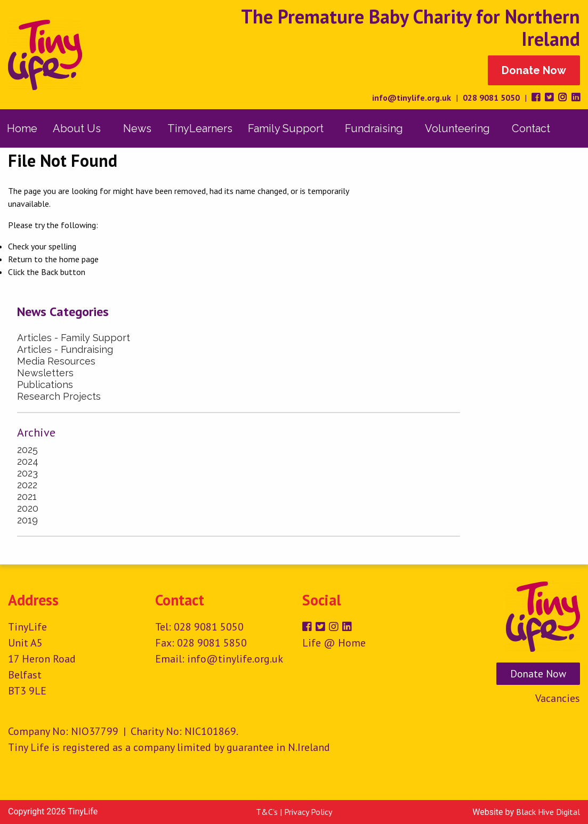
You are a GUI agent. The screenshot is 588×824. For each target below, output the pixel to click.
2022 (27, 484)
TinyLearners (199, 128)
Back (49, 271)
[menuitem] (22, 128)
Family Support (286, 128)
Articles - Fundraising (65, 349)
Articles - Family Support (73, 337)
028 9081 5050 (491, 97)
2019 (27, 520)
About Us (77, 128)
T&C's (267, 811)
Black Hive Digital (548, 811)
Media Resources (56, 361)
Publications (45, 384)
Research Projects (59, 396)
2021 (27, 496)
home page (79, 259)
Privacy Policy (308, 811)
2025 (27, 449)
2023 (27, 473)
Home (22, 128)
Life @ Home (334, 643)
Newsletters (45, 372)
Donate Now (534, 70)
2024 (27, 461)
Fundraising (374, 128)
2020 (27, 508)
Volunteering (457, 128)
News (137, 128)
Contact (531, 128)
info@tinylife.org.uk (411, 97)
